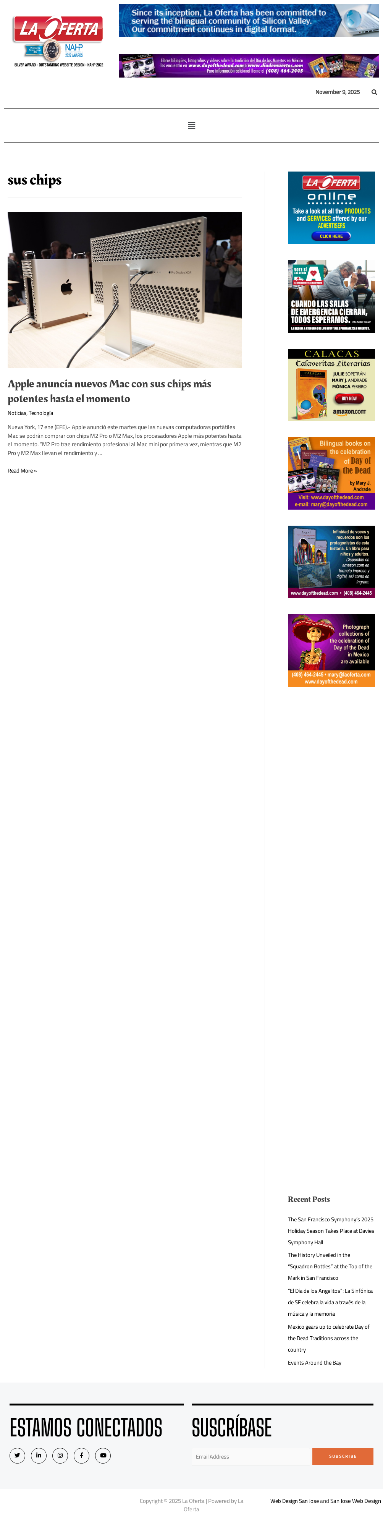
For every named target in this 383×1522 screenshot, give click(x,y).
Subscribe (343, 1456)
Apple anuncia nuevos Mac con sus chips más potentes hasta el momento (110, 391)
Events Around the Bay (315, 1362)
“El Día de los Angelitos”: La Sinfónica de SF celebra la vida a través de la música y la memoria (328, 1302)
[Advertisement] (331, 817)
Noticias (17, 412)
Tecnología (42, 412)
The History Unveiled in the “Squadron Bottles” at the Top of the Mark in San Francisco (327, 1266)
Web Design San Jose (294, 1501)
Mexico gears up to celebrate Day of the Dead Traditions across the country (328, 1338)
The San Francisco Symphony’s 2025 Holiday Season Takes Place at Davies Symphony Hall (328, 1231)
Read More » (23, 470)
